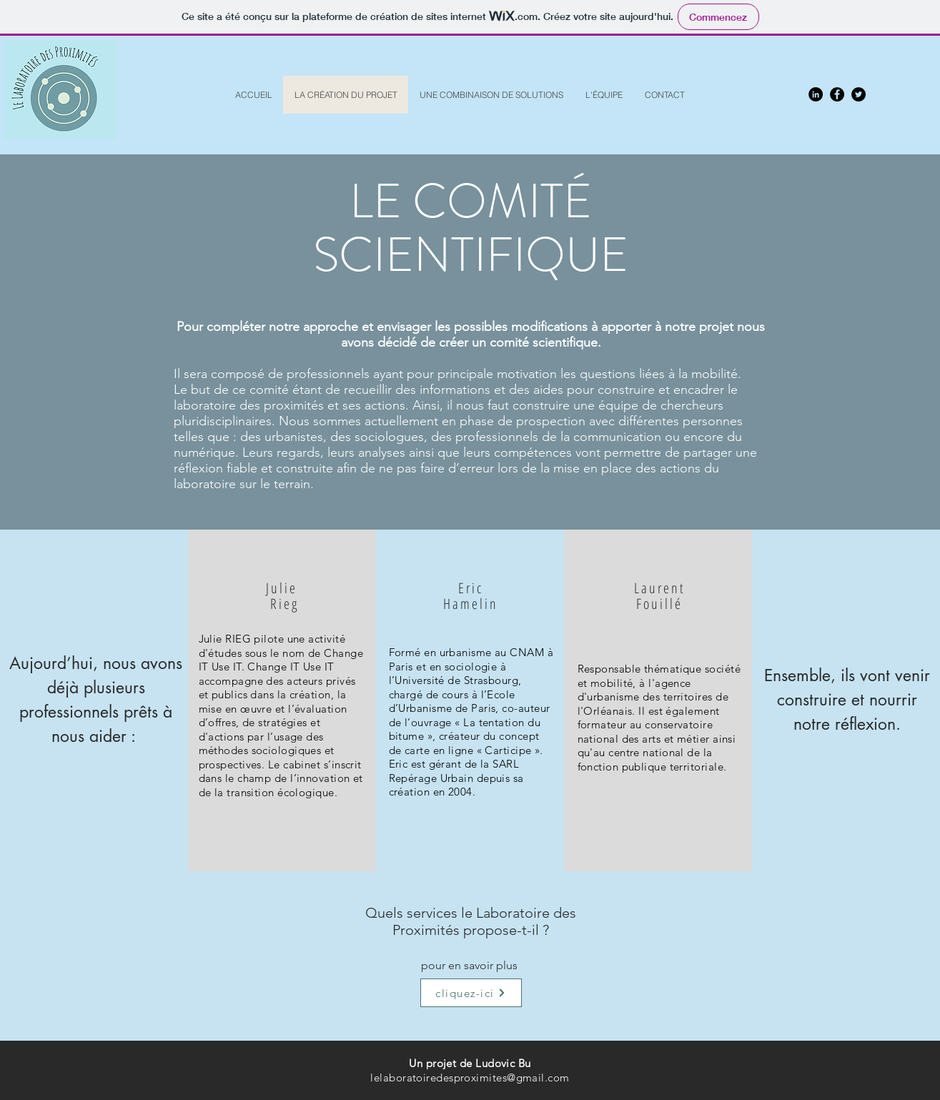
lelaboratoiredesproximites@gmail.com (469, 1077)
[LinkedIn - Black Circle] (815, 94)
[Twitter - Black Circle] (858, 94)
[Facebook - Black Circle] (837, 94)
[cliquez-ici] (471, 992)
